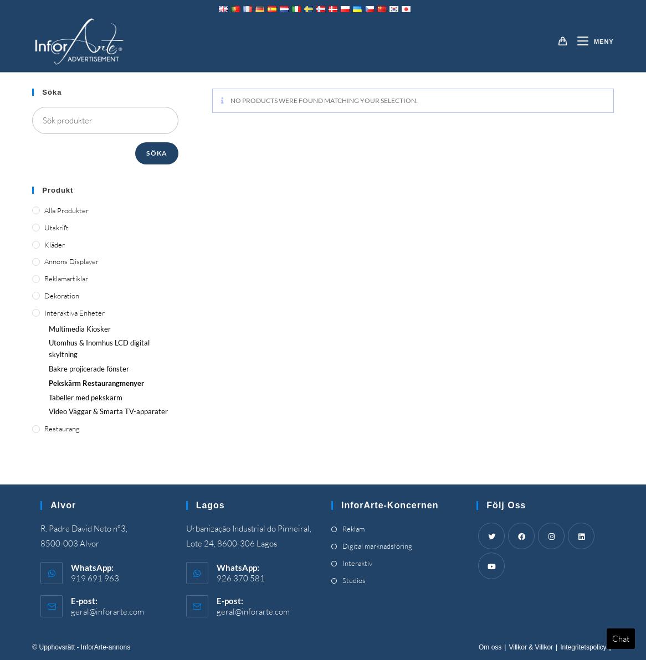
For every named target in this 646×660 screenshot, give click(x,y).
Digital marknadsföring (377, 546)
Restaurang (62, 428)
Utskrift (56, 227)
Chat (620, 638)
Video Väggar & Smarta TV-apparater (108, 411)
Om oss (490, 647)
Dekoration (61, 295)
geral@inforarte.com (107, 611)
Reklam (353, 528)
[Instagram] (551, 536)
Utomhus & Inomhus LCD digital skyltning (99, 348)
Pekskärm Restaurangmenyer (96, 383)
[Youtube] (491, 566)
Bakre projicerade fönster (89, 368)
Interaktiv (357, 563)
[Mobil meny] (591, 41)
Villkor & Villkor (531, 647)
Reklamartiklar (66, 278)
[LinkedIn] (581, 536)
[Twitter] (491, 536)
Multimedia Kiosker (80, 328)
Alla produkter (66, 210)
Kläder (54, 244)
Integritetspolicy (583, 647)
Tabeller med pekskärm (85, 397)
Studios (354, 580)
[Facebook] (521, 536)
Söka (156, 153)
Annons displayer (71, 261)
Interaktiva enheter (74, 312)
